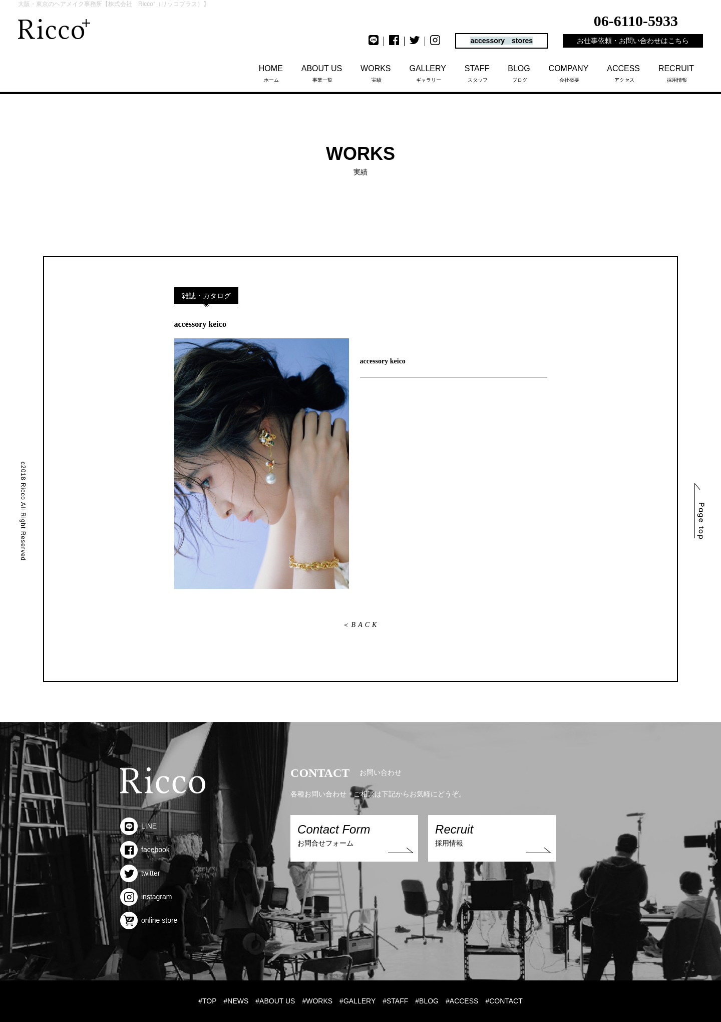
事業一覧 (322, 73)
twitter (140, 873)
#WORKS (317, 1001)
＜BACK (361, 625)
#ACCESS (462, 1001)
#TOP (207, 1001)
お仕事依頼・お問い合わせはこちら (633, 41)
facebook (145, 850)
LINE (138, 826)
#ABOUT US (275, 1001)
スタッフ (478, 73)
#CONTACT (503, 1001)
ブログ (519, 73)
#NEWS (236, 1001)
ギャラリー (428, 73)
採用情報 (676, 73)
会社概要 (569, 73)
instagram (146, 897)
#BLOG (427, 1001)
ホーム (271, 73)
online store (148, 920)
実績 (376, 73)
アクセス (624, 73)
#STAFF (395, 1001)
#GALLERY (357, 1001)
